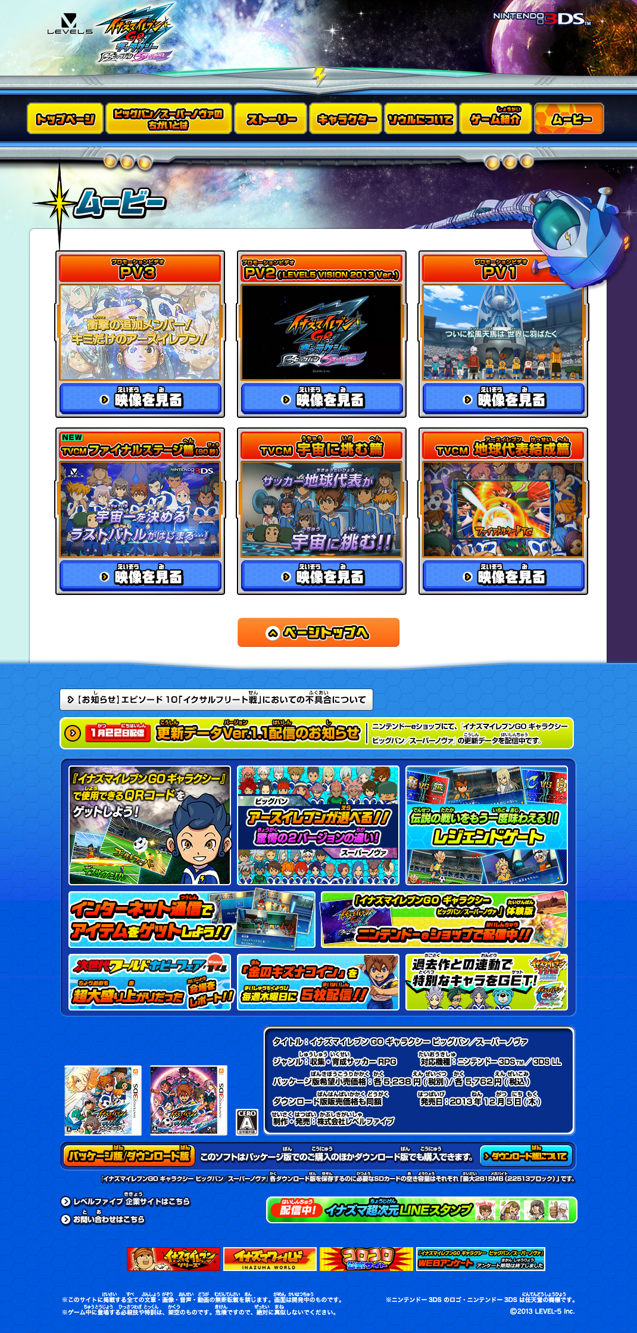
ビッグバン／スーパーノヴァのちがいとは (169, 118)
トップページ (66, 118)
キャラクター (346, 118)
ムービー (570, 118)
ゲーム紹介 (496, 118)
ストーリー (271, 118)
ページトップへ (318, 632)
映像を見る (140, 398)
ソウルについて (421, 118)
